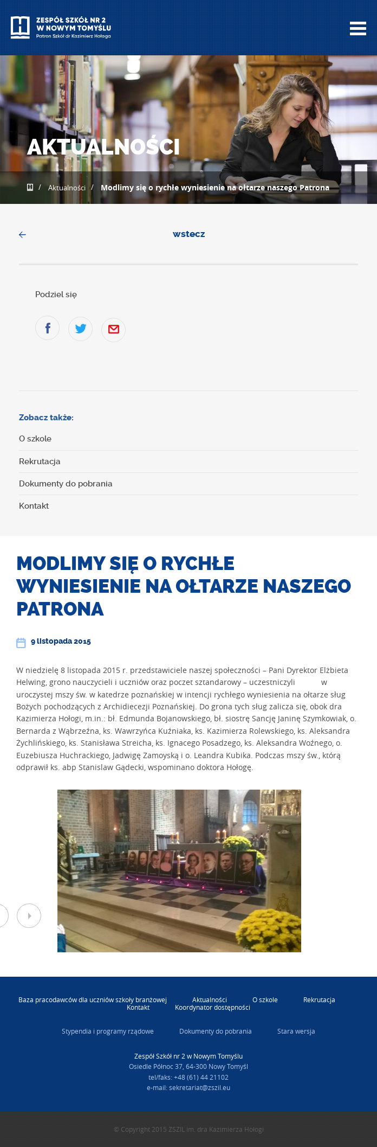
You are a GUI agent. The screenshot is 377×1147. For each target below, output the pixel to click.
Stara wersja (296, 1031)
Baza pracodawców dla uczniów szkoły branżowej (92, 999)
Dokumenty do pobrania (66, 484)
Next (29, 915)
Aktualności (67, 188)
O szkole (35, 439)
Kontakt (34, 506)
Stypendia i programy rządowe (108, 1031)
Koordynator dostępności (212, 1007)
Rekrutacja (40, 461)
